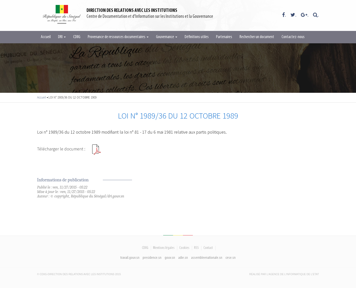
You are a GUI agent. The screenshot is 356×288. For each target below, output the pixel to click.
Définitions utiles (197, 37)
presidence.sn (152, 258)
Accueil (46, 37)
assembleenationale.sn (206, 258)
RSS (196, 248)
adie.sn (183, 258)
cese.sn (230, 258)
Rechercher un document (257, 37)
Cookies (184, 248)
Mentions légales (164, 248)
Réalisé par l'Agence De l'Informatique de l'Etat (284, 274)
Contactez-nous (293, 37)
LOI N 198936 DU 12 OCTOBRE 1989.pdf (96, 151)
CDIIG (76, 37)
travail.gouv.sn (129, 258)
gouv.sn (170, 258)
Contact (208, 248)
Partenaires (224, 37)
